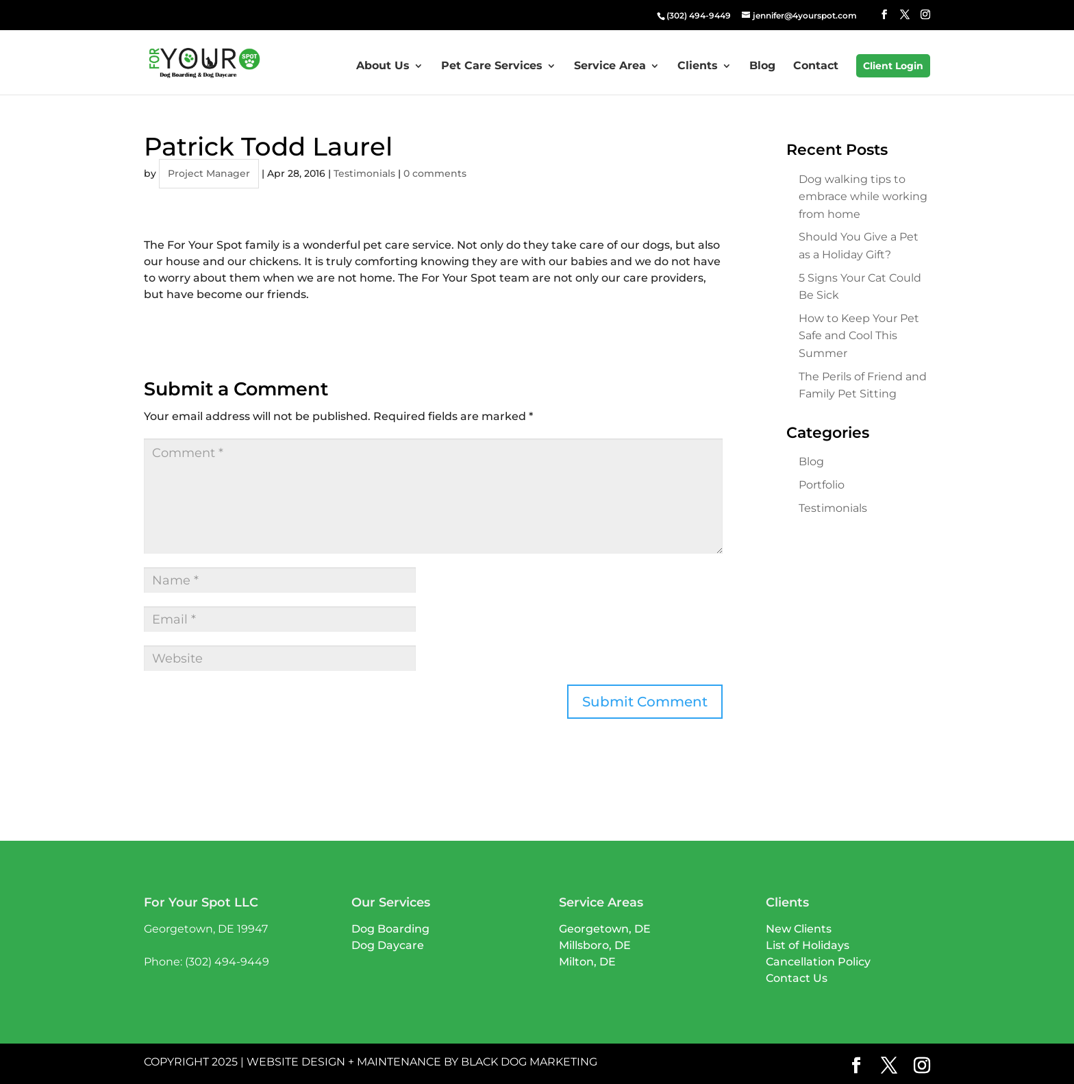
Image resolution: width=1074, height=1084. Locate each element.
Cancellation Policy (818, 961)
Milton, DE (587, 961)
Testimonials (364, 173)
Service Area (610, 66)
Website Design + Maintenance (344, 1061)
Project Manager (209, 173)
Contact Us (796, 978)
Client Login (893, 66)
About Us (383, 66)
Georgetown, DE (605, 928)
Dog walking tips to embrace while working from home (863, 197)
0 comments (434, 173)
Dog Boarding (390, 928)
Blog (762, 66)
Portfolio (822, 484)
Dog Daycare (387, 945)
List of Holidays (807, 945)
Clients (697, 66)
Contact (815, 66)
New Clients (799, 928)
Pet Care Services (491, 66)
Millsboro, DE (595, 945)
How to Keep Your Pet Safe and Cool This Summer (859, 336)
